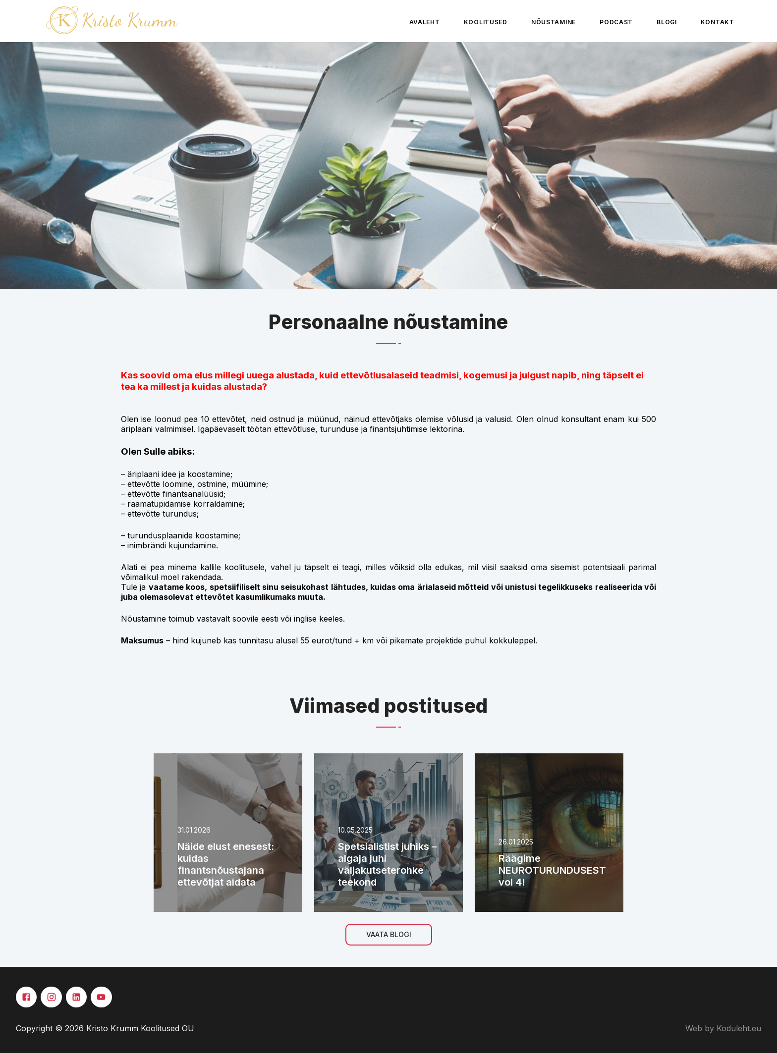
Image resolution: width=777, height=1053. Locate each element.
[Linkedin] (76, 997)
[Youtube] (101, 997)
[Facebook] (26, 997)
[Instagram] (51, 997)
